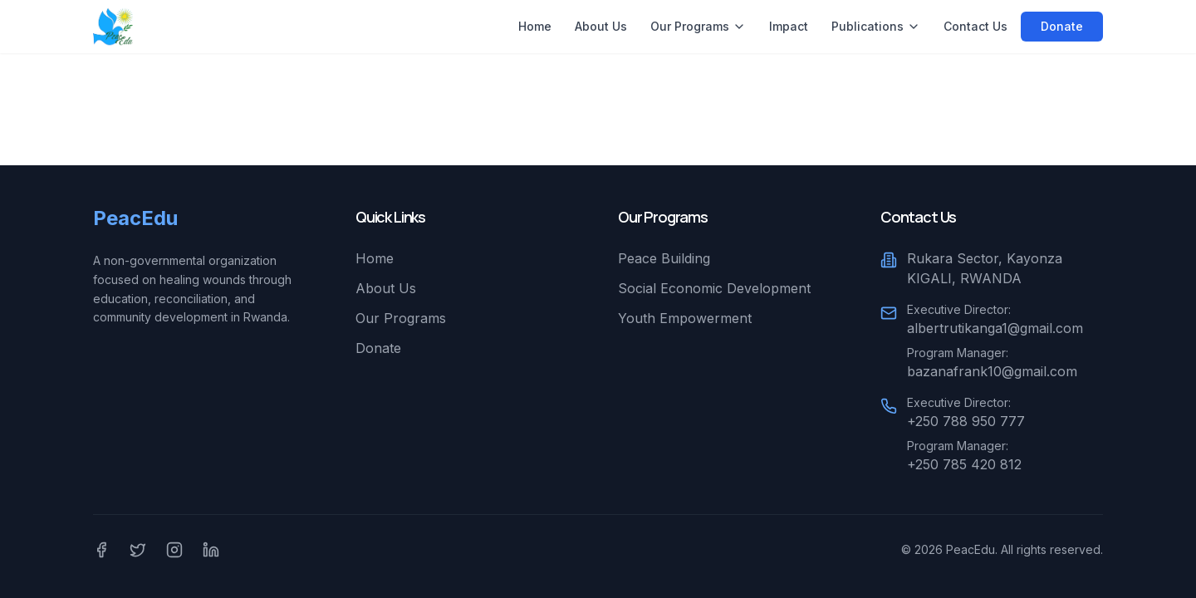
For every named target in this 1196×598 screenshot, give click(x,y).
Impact (788, 26)
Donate (1062, 26)
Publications (875, 26)
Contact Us (975, 26)
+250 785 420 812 (964, 464)
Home (534, 26)
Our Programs (698, 26)
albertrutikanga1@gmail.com (995, 328)
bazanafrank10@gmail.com (992, 371)
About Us (601, 26)
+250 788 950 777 (966, 421)
